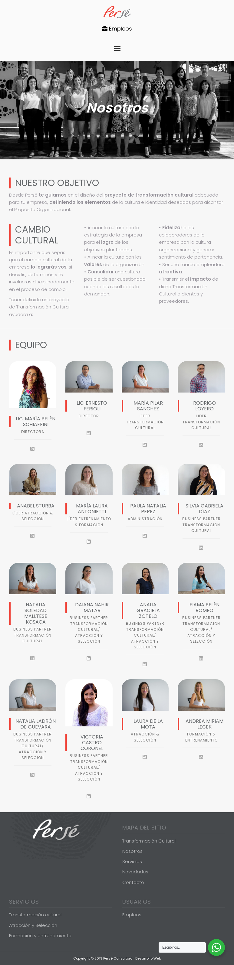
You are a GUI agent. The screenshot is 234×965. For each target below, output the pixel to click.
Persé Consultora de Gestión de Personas (117, 12)
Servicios (132, 861)
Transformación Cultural (149, 841)
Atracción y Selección (33, 925)
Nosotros (132, 851)
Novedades (135, 872)
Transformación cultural (35, 914)
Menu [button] (117, 47)
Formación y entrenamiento (40, 935)
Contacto (133, 882)
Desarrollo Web (148, 958)
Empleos (117, 28)
